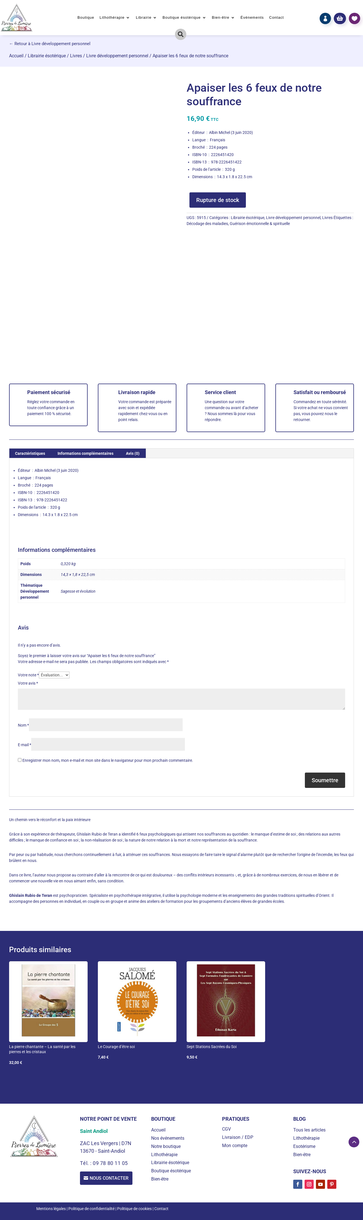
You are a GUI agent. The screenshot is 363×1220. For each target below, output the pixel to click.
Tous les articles (309, 1130)
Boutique (85, 18)
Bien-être (220, 18)
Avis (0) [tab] (133, 453)
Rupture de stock (217, 200)
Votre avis (28, 683)
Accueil (16, 55)
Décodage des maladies (207, 223)
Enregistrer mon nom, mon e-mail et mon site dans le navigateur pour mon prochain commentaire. (107, 760)
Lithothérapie (112, 18)
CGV (226, 1129)
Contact (276, 18)
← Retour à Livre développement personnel (49, 43)
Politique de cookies (134, 1208)
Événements (252, 18)
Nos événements (167, 1138)
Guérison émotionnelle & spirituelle (260, 223)
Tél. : (86, 1163)
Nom (23, 725)
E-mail (24, 744)
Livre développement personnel (117, 55)
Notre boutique (166, 1146)
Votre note (28, 675)
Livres (76, 55)
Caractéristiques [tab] (30, 453)
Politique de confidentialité (91, 1208)
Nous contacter (109, 1178)
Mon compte (234, 1145)
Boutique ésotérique (181, 18)
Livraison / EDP (237, 1137)
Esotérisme (304, 1146)
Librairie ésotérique (47, 55)
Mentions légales (51, 1208)
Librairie (143, 18)
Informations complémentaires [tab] (85, 453)
